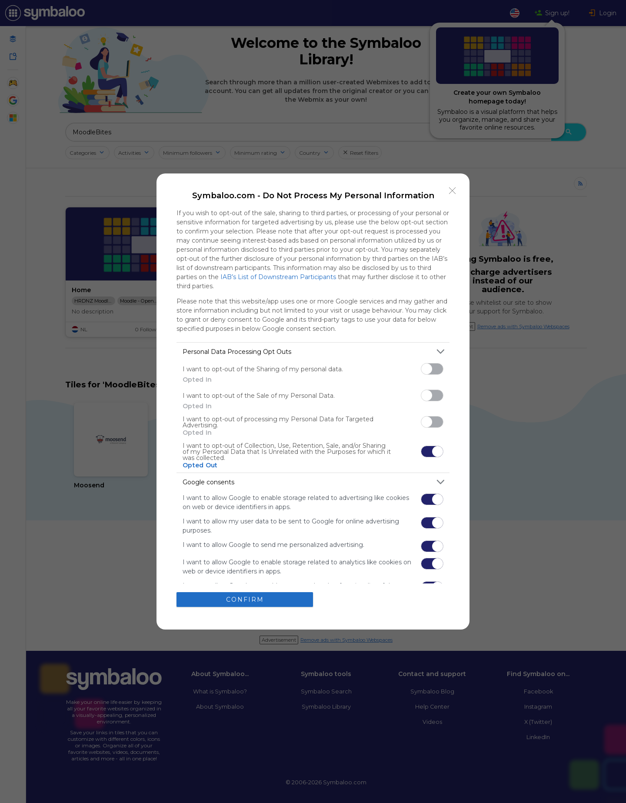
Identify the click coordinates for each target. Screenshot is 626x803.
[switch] (432, 369)
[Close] (452, 190)
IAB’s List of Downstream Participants (278, 277)
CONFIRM (245, 599)
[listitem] (313, 351)
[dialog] (313, 401)
